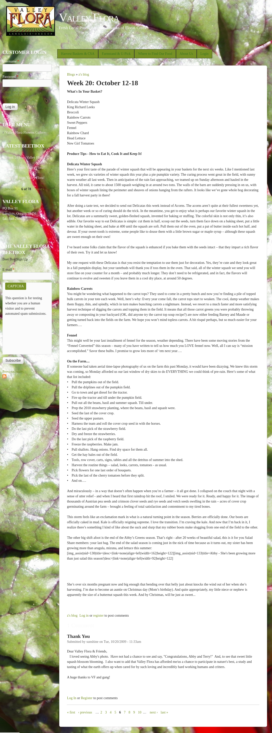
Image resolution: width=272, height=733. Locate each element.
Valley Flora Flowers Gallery (25, 132)
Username (10, 61)
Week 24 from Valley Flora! (25, 157)
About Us (186, 54)
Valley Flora (89, 17)
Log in (84, 615)
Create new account (16, 92)
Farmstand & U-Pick (116, 54)
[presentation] (25, 334)
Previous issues (13, 372)
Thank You (78, 636)
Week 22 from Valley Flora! (25, 178)
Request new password (18, 97)
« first (71, 712)
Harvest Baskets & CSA (78, 54)
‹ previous (85, 712)
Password (10, 77)
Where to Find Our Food (155, 54)
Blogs (71, 74)
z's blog (83, 74)
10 (139, 712)
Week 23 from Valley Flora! (25, 167)
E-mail (8, 270)
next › (154, 712)
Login (204, 54)
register (98, 615)
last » (164, 712)
